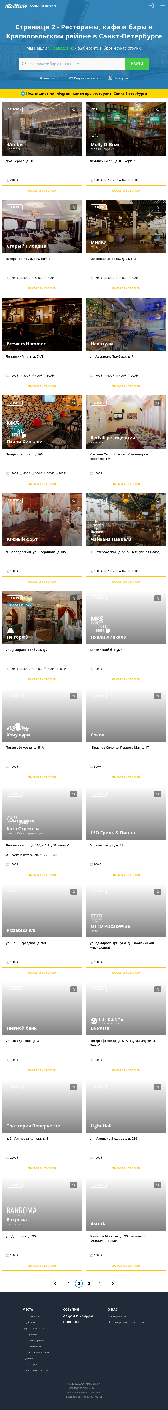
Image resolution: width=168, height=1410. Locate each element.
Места (27, 1309)
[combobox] (84, 64)
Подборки (29, 1322)
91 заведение (61, 48)
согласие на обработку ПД (87, 1396)
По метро (29, 1364)
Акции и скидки (78, 1316)
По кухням (30, 1334)
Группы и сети (33, 1328)
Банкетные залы (35, 1370)
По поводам (31, 1316)
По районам (31, 1346)
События (71, 1309)
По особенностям (35, 1352)
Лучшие (28, 1358)
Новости (71, 1322)
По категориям (33, 1340)
